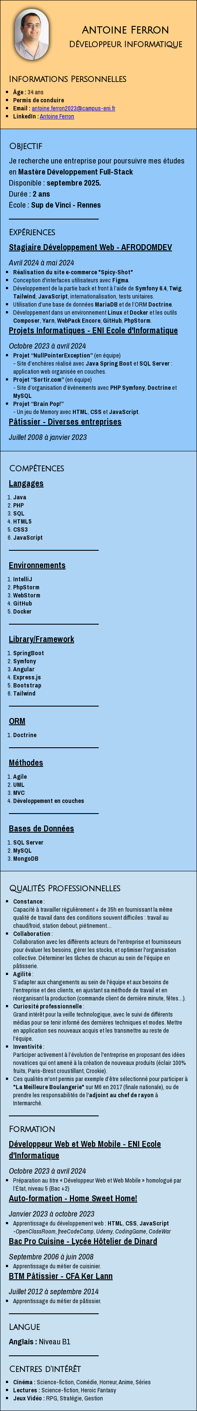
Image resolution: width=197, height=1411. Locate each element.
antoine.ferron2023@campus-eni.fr (73, 108)
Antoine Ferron (57, 116)
